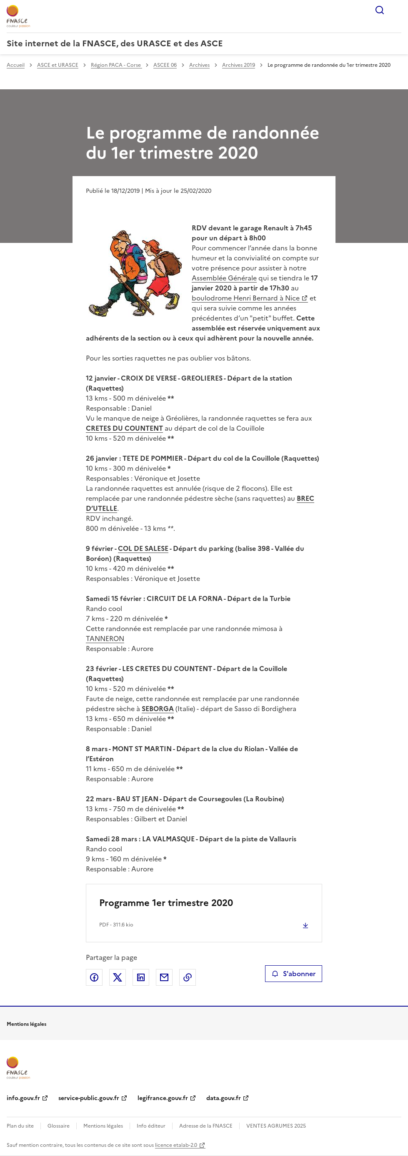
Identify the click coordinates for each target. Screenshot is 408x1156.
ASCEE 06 (165, 65)
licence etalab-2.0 (176, 1145)
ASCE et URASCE (57, 65)
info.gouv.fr (23, 1098)
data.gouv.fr (223, 1098)
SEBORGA (158, 709)
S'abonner (293, 974)
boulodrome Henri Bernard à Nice (246, 298)
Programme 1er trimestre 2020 (166, 903)
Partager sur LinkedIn (141, 977)
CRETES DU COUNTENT (124, 428)
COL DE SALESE (143, 548)
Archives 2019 (238, 65)
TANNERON (105, 639)
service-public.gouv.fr (88, 1098)
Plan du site (20, 1126)
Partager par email (164, 977)
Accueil (16, 65)
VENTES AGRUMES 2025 (276, 1126)
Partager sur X (117, 977)
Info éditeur (151, 1126)
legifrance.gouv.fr (163, 1098)
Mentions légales (103, 1126)
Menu (396, 10)
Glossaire (59, 1126)
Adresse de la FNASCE (206, 1126)
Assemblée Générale (224, 278)
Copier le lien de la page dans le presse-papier (187, 977)
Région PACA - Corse (116, 65)
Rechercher (379, 10)
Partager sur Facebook (94, 977)
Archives (199, 65)
